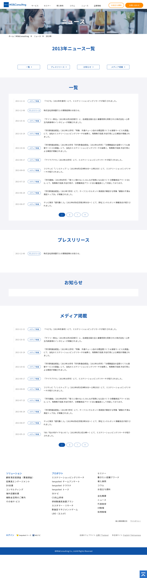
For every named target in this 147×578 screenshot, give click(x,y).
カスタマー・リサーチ (63, 505)
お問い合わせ (134, 5)
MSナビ (38, 535)
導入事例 (59, 5)
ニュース (84, 5)
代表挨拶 (102, 503)
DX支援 (9, 485)
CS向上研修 (57, 497)
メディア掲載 (117, 66)
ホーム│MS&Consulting (19, 36)
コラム (72, 5)
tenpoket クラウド (61, 485)
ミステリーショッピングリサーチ (68, 477)
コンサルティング (14, 489)
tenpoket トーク (60, 489)
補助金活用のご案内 (16, 497)
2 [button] (69, 215)
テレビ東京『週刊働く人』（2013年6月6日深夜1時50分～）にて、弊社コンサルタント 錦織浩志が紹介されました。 (87, 204)
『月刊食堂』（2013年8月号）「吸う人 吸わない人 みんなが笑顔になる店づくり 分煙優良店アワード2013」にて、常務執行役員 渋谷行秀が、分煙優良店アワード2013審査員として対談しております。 (87, 181)
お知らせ (87, 66)
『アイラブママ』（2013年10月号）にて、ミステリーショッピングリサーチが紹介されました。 (83, 160)
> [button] (77, 215)
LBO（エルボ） (59, 513)
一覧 (28, 66)
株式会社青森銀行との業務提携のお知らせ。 (62, 110)
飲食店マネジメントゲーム (65, 509)
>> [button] (85, 215)
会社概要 (102, 495)
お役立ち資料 (116, 5)
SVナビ (55, 493)
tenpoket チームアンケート (66, 481)
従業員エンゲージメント (18, 481)
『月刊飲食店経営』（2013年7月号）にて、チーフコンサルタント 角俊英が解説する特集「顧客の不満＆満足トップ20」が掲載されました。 (87, 193)
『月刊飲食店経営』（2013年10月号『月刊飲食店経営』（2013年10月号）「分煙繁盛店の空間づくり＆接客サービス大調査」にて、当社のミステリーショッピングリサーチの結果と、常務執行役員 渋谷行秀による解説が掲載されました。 (87, 147)
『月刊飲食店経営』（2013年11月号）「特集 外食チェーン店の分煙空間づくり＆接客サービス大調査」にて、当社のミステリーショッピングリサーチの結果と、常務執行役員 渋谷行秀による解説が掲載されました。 (87, 133)
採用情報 (102, 511)
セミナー (47, 5)
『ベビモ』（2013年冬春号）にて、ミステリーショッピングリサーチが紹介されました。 (81, 101)
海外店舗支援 (12, 493)
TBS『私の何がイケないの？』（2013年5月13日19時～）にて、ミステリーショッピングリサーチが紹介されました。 (87, 434)
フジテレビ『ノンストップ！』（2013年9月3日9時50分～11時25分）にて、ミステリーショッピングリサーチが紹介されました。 (87, 170)
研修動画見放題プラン (63, 501)
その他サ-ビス (13, 501)
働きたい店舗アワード (108, 477)
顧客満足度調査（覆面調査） (20, 477)
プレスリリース (58, 66)
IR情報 (101, 507)
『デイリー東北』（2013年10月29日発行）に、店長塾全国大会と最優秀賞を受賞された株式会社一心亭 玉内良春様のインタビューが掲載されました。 (86, 121)
